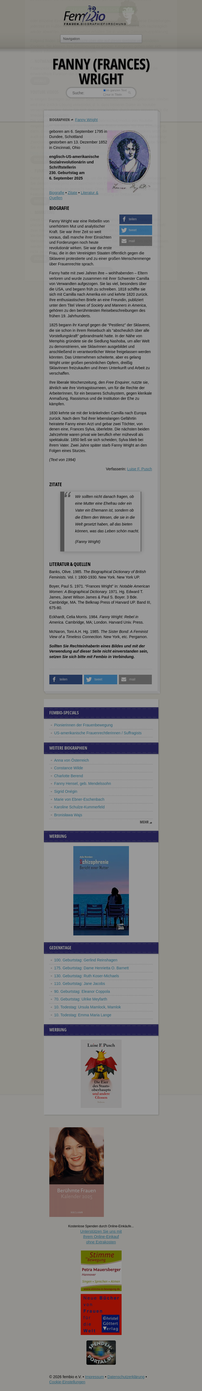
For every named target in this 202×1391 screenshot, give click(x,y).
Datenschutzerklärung (125, 1377)
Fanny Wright (86, 120)
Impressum (94, 1377)
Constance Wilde (68, 768)
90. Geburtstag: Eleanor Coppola (82, 991)
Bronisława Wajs (68, 815)
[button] (135, 219)
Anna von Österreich (71, 760)
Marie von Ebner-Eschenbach (79, 799)
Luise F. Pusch (139, 469)
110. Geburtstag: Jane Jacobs (79, 983)
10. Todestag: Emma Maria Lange (82, 1015)
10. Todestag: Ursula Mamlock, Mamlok (87, 1007)
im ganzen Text (114, 90)
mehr (144, 822)
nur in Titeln (112, 94)
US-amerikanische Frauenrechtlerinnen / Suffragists (98, 733)
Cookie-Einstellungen (67, 1382)
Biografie (56, 192)
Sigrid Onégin (65, 791)
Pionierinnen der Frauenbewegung (83, 725)
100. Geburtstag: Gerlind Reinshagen (85, 960)
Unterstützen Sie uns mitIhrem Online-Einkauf (101, 1236)
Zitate (72, 192)
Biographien (59, 119)
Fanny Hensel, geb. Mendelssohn (82, 783)
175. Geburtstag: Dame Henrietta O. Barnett (91, 968)
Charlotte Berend (68, 776)
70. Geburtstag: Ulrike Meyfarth (80, 999)
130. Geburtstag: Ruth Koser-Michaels (86, 976)
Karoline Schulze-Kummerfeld (79, 807)
